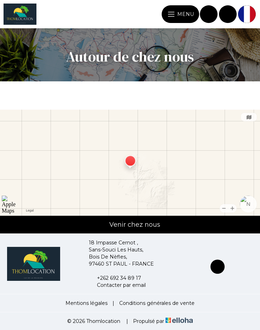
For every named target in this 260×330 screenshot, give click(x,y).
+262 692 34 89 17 (115, 278)
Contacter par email (117, 285)
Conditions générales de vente (157, 303)
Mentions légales (86, 303)
